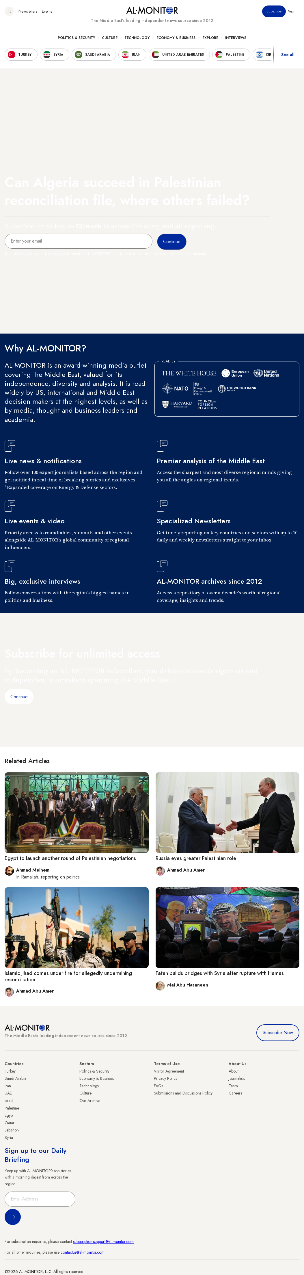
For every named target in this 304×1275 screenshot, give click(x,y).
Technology (137, 38)
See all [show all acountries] (287, 54)
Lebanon (12, 1130)
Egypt (9, 1115)
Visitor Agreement (169, 1071)
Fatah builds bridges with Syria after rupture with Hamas (220, 973)
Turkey (10, 1071)
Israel (9, 1100)
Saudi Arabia (15, 1078)
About (233, 1071)
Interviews (235, 38)
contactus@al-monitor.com (83, 1252)
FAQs (158, 1086)
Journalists (237, 1078)
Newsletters (27, 11)
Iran (8, 1086)
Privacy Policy (165, 1078)
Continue (19, 696)
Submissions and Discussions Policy (183, 1093)
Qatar (9, 1123)
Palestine (12, 1108)
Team (233, 1086)
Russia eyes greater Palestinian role (196, 858)
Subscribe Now (278, 1032)
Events (47, 11)
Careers (235, 1093)
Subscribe (273, 11)
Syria (9, 1137)
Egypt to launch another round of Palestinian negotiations (70, 858)
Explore (210, 38)
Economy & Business (175, 38)
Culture (110, 38)
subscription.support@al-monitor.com (103, 1241)
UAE (8, 1093)
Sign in (293, 11)
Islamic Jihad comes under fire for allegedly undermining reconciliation (68, 976)
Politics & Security (76, 38)
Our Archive (89, 1100)
